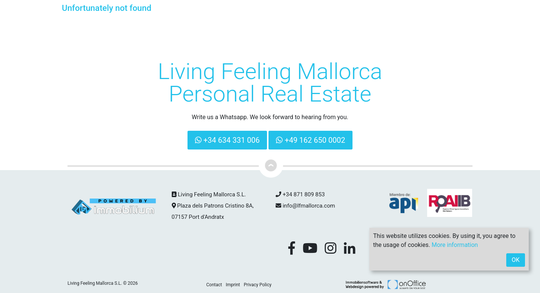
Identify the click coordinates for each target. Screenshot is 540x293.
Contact (214, 284)
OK (515, 259)
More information (455, 244)
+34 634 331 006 (227, 140)
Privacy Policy (258, 284)
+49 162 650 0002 (310, 140)
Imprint (233, 284)
